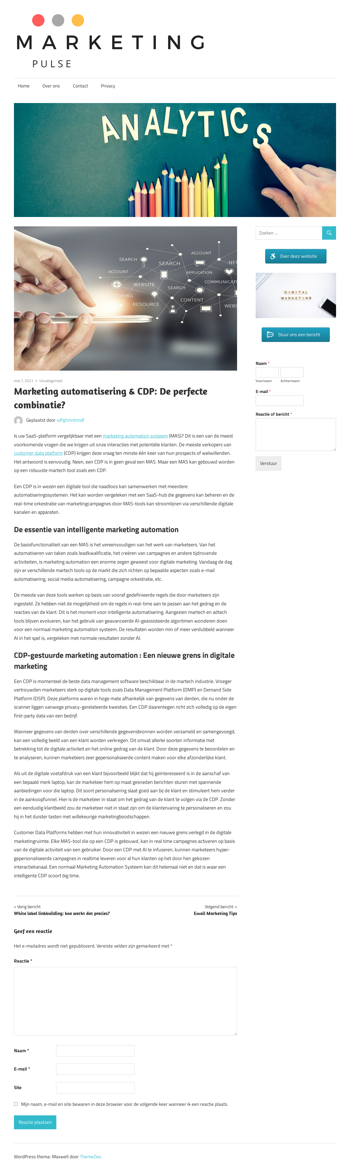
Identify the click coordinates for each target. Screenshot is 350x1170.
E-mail (22, 1068)
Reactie (23, 960)
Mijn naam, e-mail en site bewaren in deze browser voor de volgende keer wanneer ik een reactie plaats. (124, 1104)
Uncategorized (50, 380)
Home (24, 85)
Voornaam (264, 381)
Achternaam (290, 381)
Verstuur (268, 463)
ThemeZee (90, 1156)
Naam (21, 1050)
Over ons (51, 85)
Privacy (108, 85)
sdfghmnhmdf (70, 420)
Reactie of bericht (274, 414)
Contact (80, 85)
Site (18, 1087)
